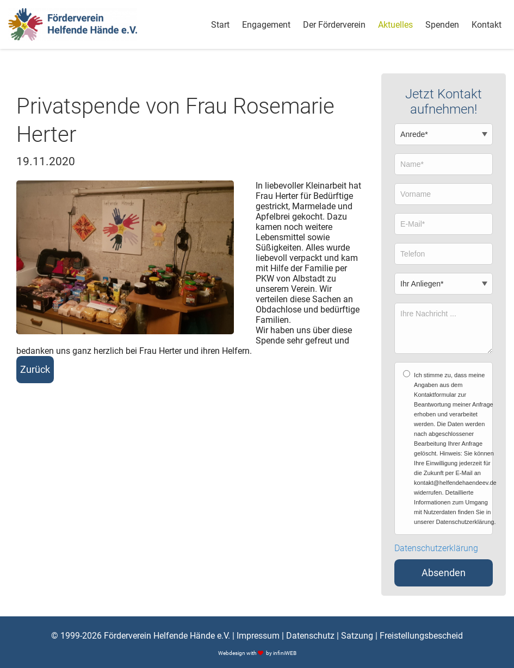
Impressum (258, 635)
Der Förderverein (334, 25)
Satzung (357, 635)
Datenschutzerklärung (436, 548)
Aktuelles (395, 25)
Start (220, 25)
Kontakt (486, 25)
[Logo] (72, 24)
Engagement (266, 25)
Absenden (444, 572)
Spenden (442, 25)
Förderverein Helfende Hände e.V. (167, 635)
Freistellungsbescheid (421, 635)
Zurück (35, 369)
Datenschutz (310, 635)
